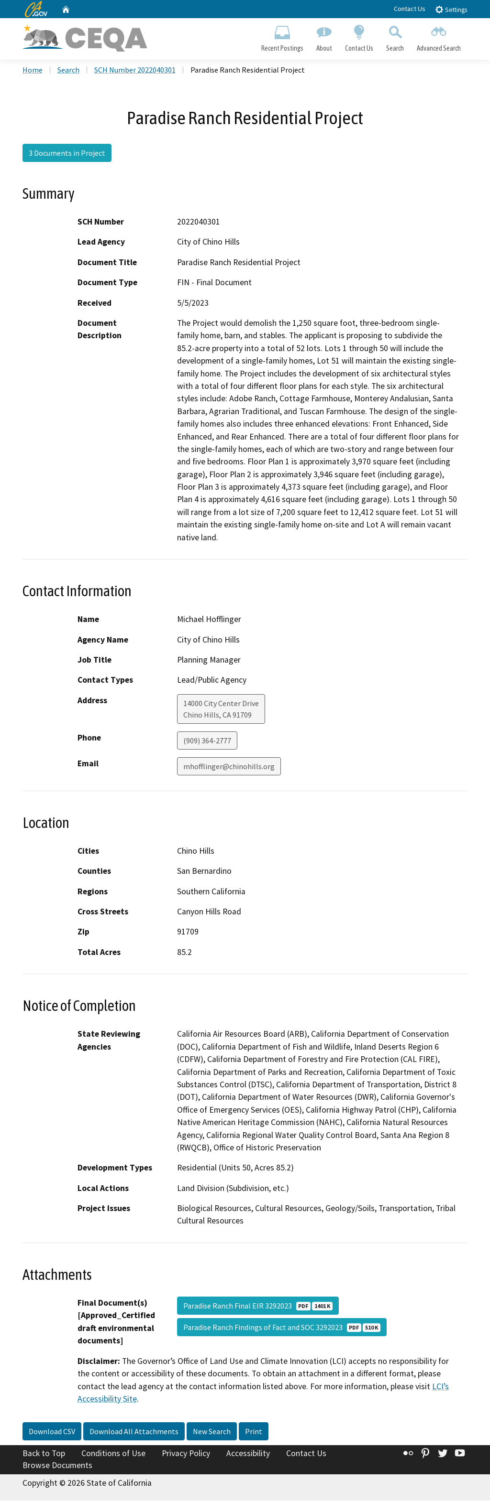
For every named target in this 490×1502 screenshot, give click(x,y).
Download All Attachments (133, 1433)
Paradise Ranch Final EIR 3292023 (258, 1307)
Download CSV (52, 1433)
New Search (212, 1433)
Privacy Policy (186, 1454)
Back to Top (43, 1454)
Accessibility (248, 1454)
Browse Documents (57, 1466)
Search (395, 36)
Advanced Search (439, 36)
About (324, 36)
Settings (451, 9)
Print (253, 1433)
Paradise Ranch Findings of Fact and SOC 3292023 (281, 1328)
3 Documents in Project (67, 154)
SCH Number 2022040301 (135, 71)
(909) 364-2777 (207, 742)
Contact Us (409, 8)
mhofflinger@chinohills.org (229, 767)
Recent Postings (282, 36)
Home (32, 71)
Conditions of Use (113, 1454)
